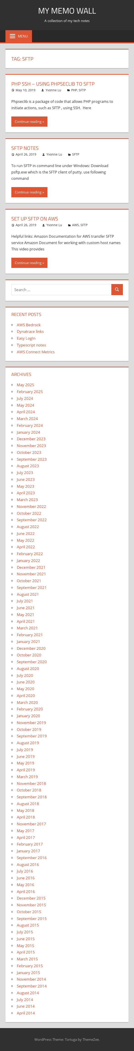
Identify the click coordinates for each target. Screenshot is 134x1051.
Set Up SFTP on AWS (34, 219)
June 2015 (26, 938)
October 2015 (29, 911)
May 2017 (25, 830)
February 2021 (30, 634)
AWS (75, 225)
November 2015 (31, 905)
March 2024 (27, 418)
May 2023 (25, 486)
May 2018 (25, 810)
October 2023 (29, 452)
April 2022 (26, 546)
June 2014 (26, 1006)
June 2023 (26, 479)
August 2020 (28, 668)
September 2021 (32, 587)
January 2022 (28, 560)
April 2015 (26, 952)
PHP (74, 90)
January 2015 (28, 972)
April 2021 (26, 621)
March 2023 (27, 499)
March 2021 (27, 628)
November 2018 (31, 783)
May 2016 (25, 884)
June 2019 (26, 756)
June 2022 (26, 533)
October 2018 (29, 790)
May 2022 (25, 540)
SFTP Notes (25, 148)
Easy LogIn (26, 338)
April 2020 (26, 695)
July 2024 (25, 398)
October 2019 (29, 729)
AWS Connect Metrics (36, 351)
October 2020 (29, 655)
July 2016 (25, 871)
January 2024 (28, 432)
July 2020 (25, 675)
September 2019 (32, 736)
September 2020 (32, 661)
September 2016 (32, 857)
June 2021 (26, 607)
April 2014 (26, 1013)
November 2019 (31, 722)
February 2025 (30, 391)
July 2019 (25, 749)
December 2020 (31, 648)
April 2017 (26, 837)
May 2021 (25, 614)
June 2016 (26, 877)
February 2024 (30, 425)
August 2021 (28, 594)
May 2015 (25, 945)
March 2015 (27, 959)
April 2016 (26, 891)
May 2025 (25, 384)
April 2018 (26, 817)
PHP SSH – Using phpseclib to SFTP (53, 84)
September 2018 (32, 796)
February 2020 (30, 709)
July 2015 (25, 932)
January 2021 (28, 641)
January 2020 (28, 715)
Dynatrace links (30, 331)
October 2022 (29, 513)
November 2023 (31, 445)
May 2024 (25, 405)
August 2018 (28, 803)
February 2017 (30, 844)
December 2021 (31, 567)
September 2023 (32, 459)
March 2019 (27, 776)
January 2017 (28, 850)
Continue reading (28, 121)
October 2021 (29, 580)
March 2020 (27, 702)
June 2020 (26, 682)
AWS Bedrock (29, 324)
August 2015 (28, 925)
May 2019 (25, 763)
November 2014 (31, 979)
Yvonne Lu (53, 90)
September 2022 (32, 519)
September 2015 (32, 918)
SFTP (82, 90)
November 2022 (31, 506)
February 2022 (30, 553)
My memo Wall (67, 10)
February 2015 (30, 965)
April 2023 (26, 492)
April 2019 (26, 769)
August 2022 (28, 526)
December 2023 (31, 438)
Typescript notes (31, 345)
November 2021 (31, 573)
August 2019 (28, 742)
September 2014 (32, 986)
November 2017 (31, 823)
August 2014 (28, 992)
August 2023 (28, 465)
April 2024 (26, 411)
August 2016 (28, 864)
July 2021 (25, 600)
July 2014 (25, 999)
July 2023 (25, 472)
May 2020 (25, 688)
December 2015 (31, 898)
